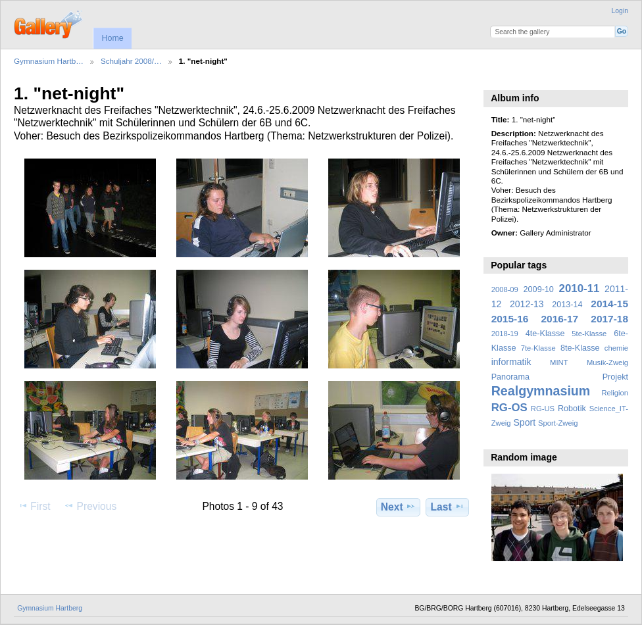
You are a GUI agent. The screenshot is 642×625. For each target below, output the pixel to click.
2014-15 (609, 303)
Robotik (572, 408)
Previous (90, 506)
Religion (614, 393)
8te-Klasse (580, 348)
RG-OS (509, 407)
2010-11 (579, 288)
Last (447, 506)
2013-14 (567, 304)
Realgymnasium (541, 391)
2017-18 (609, 318)
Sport (525, 422)
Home (112, 38)
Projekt (615, 377)
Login (620, 10)
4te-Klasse (545, 333)
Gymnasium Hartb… (49, 61)
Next (398, 506)
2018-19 (504, 334)
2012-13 (527, 304)
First (34, 506)
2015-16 (510, 318)
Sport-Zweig (558, 423)
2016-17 (560, 318)
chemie (616, 348)
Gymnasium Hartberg (49, 608)
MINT (559, 362)
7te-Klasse (538, 348)
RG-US (543, 409)
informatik (511, 362)
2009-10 (539, 289)
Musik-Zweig (607, 362)
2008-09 (504, 289)
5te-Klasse (589, 334)
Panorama (510, 377)
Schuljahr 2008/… (131, 61)
